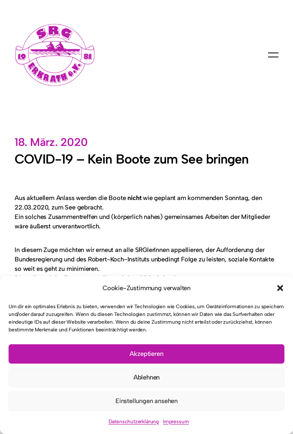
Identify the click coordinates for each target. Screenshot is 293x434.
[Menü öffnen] (273, 55)
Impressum (176, 422)
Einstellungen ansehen (146, 401)
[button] (280, 288)
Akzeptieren (146, 354)
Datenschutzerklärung (134, 422)
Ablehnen (146, 377)
